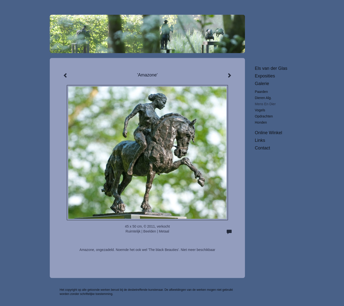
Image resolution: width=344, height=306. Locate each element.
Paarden (261, 92)
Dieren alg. (263, 98)
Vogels (260, 110)
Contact (262, 148)
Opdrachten (264, 116)
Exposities (265, 75)
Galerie (262, 83)
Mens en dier (265, 104)
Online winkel (268, 132)
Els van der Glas (271, 68)
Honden (261, 122)
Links (260, 140)
